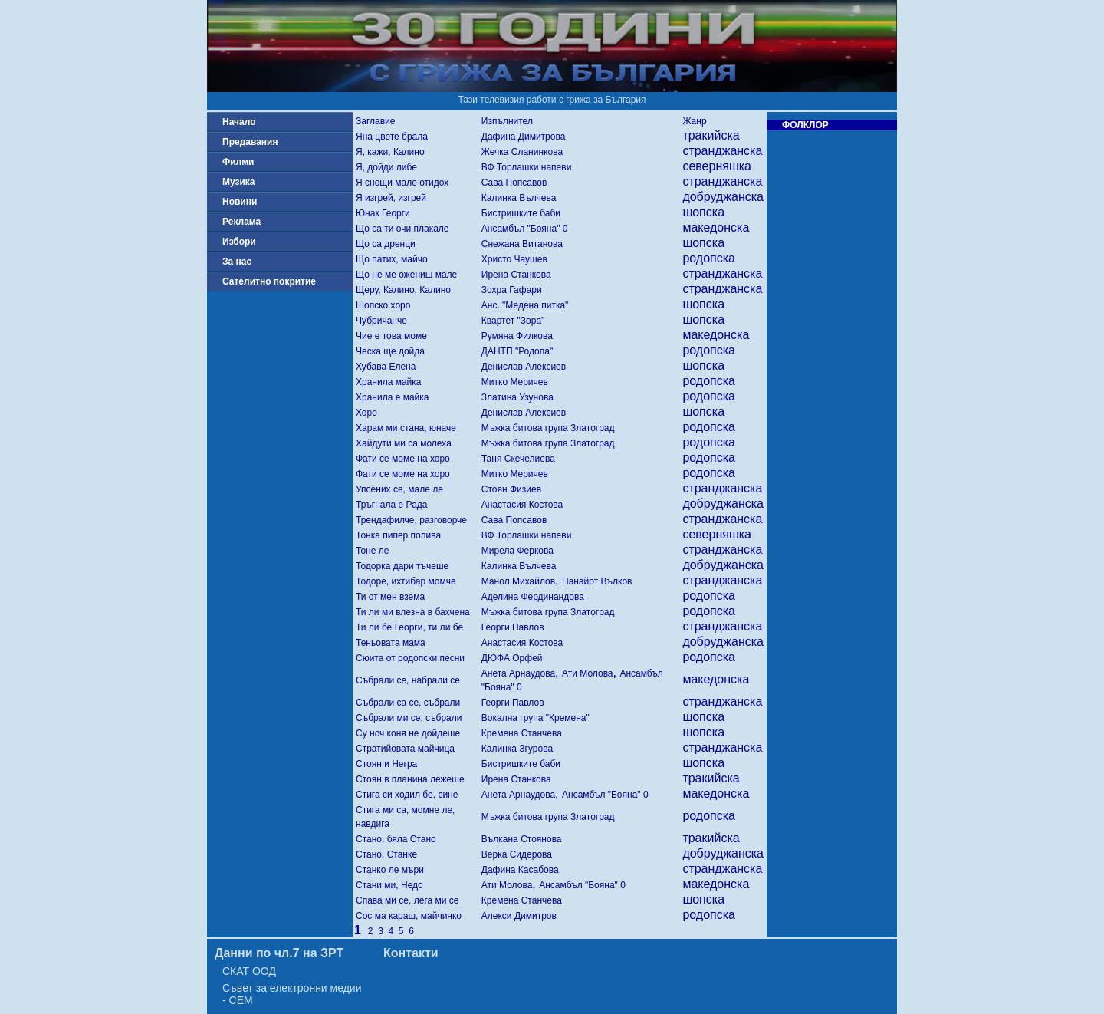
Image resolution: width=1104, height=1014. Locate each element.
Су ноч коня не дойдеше (408, 733)
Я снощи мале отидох (402, 182)
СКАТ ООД (249, 971)
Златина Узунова (517, 397)
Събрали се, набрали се (408, 680)
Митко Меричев (514, 382)
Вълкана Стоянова (521, 839)
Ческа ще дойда (390, 351)
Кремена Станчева (521, 733)
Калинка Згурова (517, 748)
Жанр (694, 121)
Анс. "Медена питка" (525, 305)
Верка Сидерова (516, 854)
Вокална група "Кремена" (535, 718)
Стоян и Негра (386, 764)
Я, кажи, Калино (390, 152)
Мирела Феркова (517, 550)
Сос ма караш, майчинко (409, 915)
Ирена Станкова (516, 274)
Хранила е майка (392, 397)
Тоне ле (372, 550)
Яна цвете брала (392, 136)
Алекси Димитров (519, 915)
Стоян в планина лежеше (410, 779)
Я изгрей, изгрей (391, 198)
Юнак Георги (383, 213)
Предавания (250, 142)
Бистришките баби (520, 213)
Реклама (241, 221)
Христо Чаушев (514, 259)
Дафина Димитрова (523, 136)
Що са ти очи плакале (402, 228)
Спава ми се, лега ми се (407, 900)
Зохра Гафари (511, 290)
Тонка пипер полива (398, 535)
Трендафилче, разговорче (411, 520)
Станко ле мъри (390, 869)
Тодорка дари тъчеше (402, 566)
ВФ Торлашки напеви (526, 167)
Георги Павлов (512, 627)
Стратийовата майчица (405, 748)
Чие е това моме (391, 336)
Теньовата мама (391, 642)
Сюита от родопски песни (410, 658)
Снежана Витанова (522, 244)
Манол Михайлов (518, 581)
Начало (238, 122)
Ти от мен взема (390, 596)
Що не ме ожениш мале (406, 274)
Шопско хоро (383, 305)
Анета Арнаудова (518, 673)
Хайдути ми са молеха (404, 443)
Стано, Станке (386, 854)
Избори (239, 241)
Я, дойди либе (386, 167)
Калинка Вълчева (519, 198)
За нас (236, 261)
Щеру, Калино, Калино (403, 290)
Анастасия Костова (522, 504)
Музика (238, 181)
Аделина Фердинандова (532, 596)
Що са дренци (386, 244)
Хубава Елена (386, 366)
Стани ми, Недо (389, 885)
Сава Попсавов (514, 182)
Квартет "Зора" (513, 320)
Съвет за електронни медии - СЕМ (292, 994)
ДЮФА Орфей (512, 658)
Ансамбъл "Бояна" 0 (524, 228)
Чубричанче (381, 320)
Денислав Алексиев (523, 366)
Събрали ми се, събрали (409, 718)
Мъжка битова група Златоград (548, 428)
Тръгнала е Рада (391, 504)
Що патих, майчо (392, 259)
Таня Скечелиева (518, 458)
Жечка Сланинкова (522, 152)
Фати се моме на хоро (403, 458)
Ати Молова (587, 673)
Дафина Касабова (520, 869)
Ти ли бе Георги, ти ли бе (409, 627)
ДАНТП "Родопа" (517, 351)
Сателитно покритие (269, 281)
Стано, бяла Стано (396, 839)
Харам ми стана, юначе (406, 428)
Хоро (366, 412)
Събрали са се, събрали (408, 702)
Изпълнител (507, 121)
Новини (239, 201)
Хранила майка (389, 382)
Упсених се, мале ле (399, 489)
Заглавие (375, 121)
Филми (238, 161)
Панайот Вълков (597, 581)
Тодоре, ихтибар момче (406, 581)
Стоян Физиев (511, 489)
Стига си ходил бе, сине (407, 794)
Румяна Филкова (517, 336)
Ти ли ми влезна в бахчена (413, 612)
